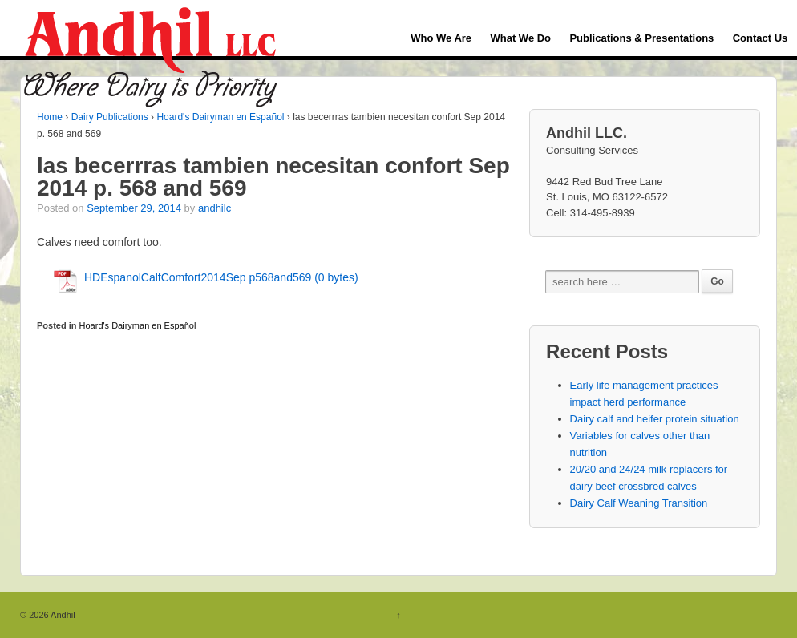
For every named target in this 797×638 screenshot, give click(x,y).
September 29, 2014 (134, 208)
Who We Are (441, 38)
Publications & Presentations (641, 38)
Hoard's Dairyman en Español (220, 117)
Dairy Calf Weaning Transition (639, 503)
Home (50, 117)
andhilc (214, 208)
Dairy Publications (109, 117)
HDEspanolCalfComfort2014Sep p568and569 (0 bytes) (221, 277)
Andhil (62, 615)
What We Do (520, 38)
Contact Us (760, 38)
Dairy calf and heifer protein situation (654, 419)
